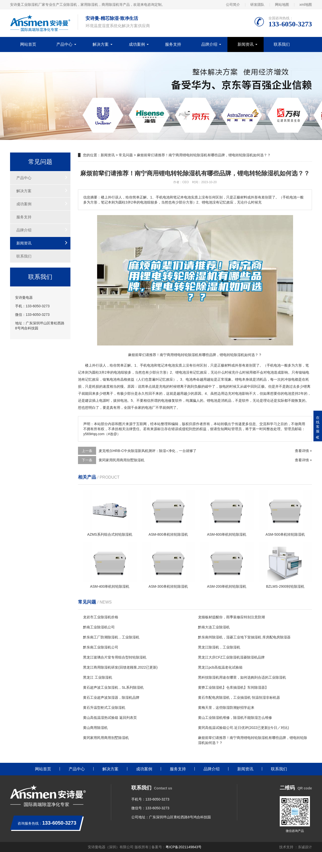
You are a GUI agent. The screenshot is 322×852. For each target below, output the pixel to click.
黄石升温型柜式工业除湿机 (104, 708)
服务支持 (173, 44)
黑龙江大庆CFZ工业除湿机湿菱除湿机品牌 (231, 657)
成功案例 (137, 44)
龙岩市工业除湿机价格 (100, 617)
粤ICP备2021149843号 (184, 847)
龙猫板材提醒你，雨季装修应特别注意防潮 (231, 617)
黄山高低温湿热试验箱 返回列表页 (110, 718)
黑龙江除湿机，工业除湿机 (219, 647)
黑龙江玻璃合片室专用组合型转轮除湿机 (114, 657)
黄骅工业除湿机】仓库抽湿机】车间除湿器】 (233, 687)
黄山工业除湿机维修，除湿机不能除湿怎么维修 (235, 718)
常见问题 (126, 155)
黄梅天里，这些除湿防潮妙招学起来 (226, 708)
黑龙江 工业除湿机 (97, 677)
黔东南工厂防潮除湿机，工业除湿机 (111, 637)
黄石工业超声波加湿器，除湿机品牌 (111, 697)
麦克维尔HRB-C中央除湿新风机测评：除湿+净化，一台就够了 (147, 451)
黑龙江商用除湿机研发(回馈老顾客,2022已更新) (120, 667)
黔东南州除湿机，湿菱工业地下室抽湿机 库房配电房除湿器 (244, 637)
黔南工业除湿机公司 (99, 627)
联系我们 (282, 44)
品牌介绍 (209, 44)
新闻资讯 (245, 44)
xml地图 (305, 5)
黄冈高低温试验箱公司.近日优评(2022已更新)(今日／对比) (243, 728)
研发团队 (257, 5)
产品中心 (64, 44)
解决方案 (101, 44)
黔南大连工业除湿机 (214, 627)
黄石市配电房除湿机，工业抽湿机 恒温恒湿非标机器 (239, 697)
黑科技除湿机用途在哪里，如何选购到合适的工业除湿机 (242, 677)
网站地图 (282, 5)
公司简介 (233, 5)
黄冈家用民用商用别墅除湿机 (121, 460)
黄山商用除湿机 (95, 728)
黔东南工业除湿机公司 (100, 647)
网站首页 (28, 44)
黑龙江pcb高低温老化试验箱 (220, 667)
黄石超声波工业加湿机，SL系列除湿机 (113, 687)
